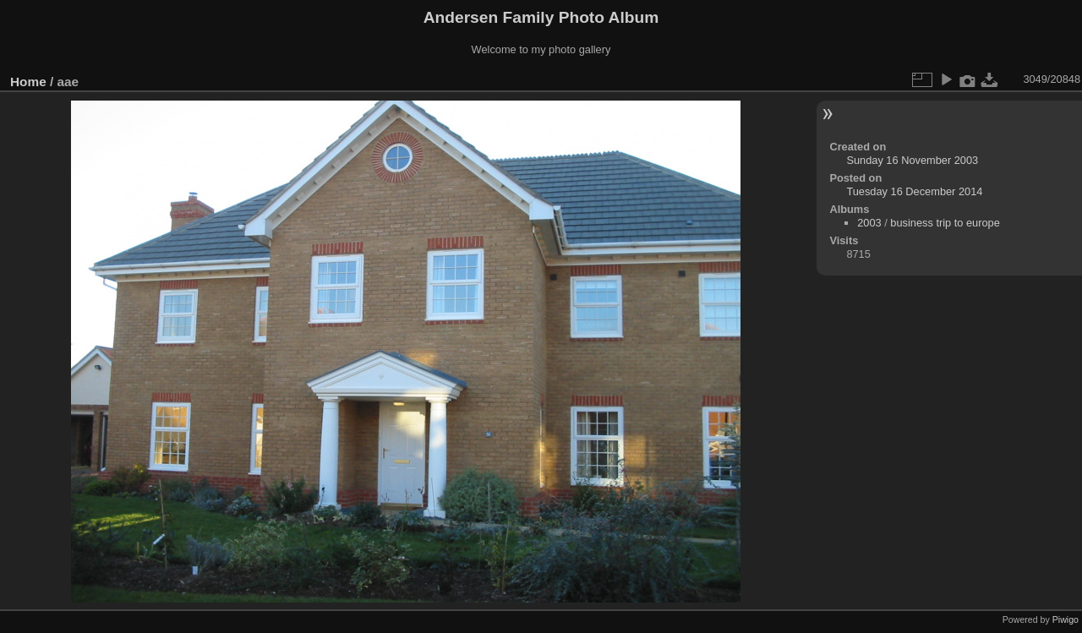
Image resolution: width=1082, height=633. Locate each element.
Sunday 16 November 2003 (912, 160)
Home (28, 81)
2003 (869, 222)
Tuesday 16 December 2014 (914, 191)
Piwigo (1065, 619)
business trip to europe (944, 222)
